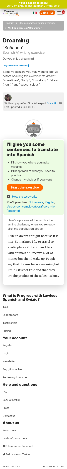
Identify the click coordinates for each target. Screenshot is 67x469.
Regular (49, 202)
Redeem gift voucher (15, 377)
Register (8, 345)
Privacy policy (11, 466)
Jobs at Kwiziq (11, 399)
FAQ (5, 391)
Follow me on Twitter (16, 454)
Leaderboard (10, 314)
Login (6, 353)
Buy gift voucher (12, 369)
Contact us (9, 415)
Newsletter (9, 361)
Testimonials (10, 322)
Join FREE (47, 12)
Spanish (10, 23)
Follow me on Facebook (18, 446)
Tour (5, 306)
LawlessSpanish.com (15, 438)
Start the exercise (25, 187)
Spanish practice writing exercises (37, 23)
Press (6, 407)
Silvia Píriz (53, 103)
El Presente (36, 202)
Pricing (7, 330)
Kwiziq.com (9, 430)
